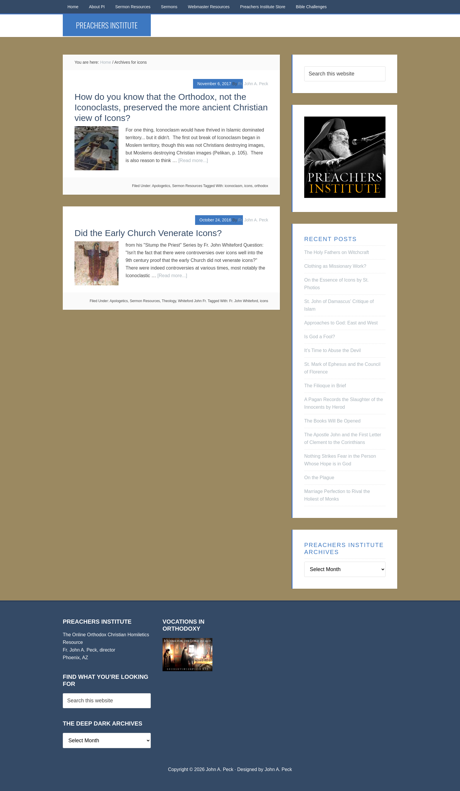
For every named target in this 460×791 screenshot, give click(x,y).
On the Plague (319, 477)
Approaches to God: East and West (341, 322)
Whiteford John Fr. (192, 301)
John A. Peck (278, 769)
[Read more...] (193, 160)
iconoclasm (233, 186)
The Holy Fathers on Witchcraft (336, 252)
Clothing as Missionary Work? (335, 266)
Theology (169, 301)
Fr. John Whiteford (243, 301)
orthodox (261, 186)
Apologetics (161, 186)
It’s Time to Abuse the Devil (332, 350)
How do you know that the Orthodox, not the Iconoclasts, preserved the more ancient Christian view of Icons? (171, 107)
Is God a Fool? (319, 336)
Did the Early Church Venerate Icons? (148, 233)
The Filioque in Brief (325, 385)
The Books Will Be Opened (332, 420)
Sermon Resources (187, 186)
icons (248, 186)
